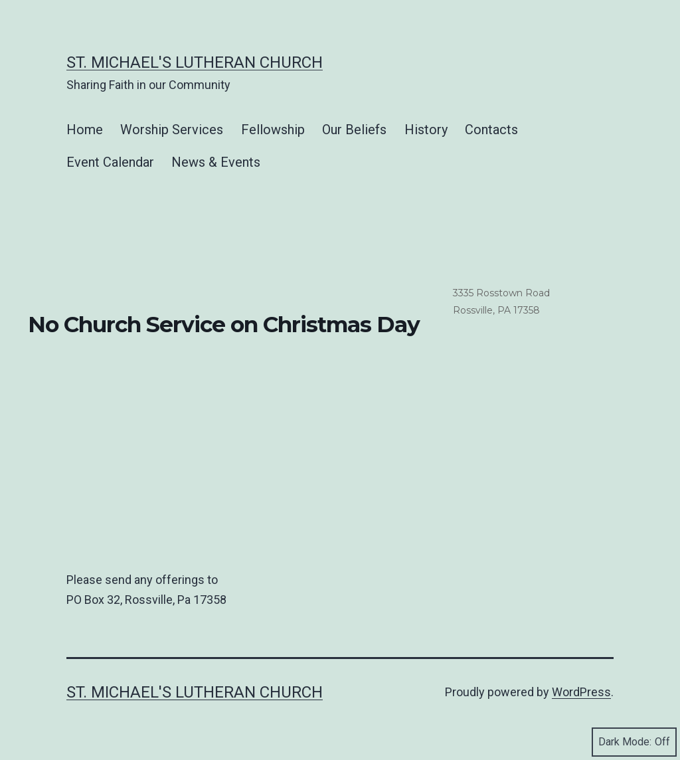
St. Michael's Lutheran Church (194, 62)
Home (84, 130)
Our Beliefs (354, 130)
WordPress (581, 692)
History (426, 130)
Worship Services (171, 130)
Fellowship (273, 130)
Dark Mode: (634, 742)
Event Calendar (110, 162)
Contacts (491, 130)
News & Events (215, 162)
